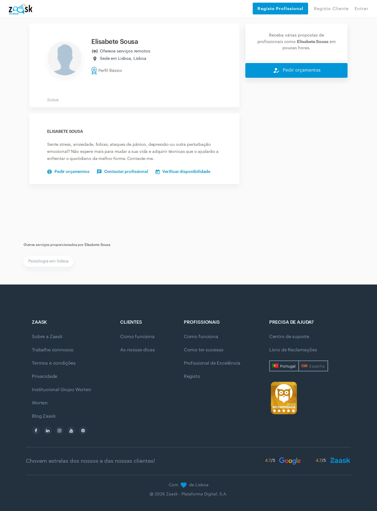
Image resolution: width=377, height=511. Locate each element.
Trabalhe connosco (53, 350)
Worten (40, 403)
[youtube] (71, 430)
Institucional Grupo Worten (61, 389)
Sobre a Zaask (47, 336)
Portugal (287, 366)
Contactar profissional (122, 171)
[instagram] (59, 430)
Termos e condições (54, 363)
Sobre (53, 100)
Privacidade (44, 376)
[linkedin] (48, 430)
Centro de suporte (289, 336)
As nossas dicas (137, 350)
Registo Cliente (331, 9)
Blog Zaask (43, 416)
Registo (192, 376)
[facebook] (36, 430)
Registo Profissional (280, 8)
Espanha (317, 366)
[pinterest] (83, 430)
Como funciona (137, 336)
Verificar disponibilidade (183, 171)
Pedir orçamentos (68, 171)
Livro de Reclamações (293, 350)
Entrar (361, 9)
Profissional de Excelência (212, 363)
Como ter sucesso (204, 350)
